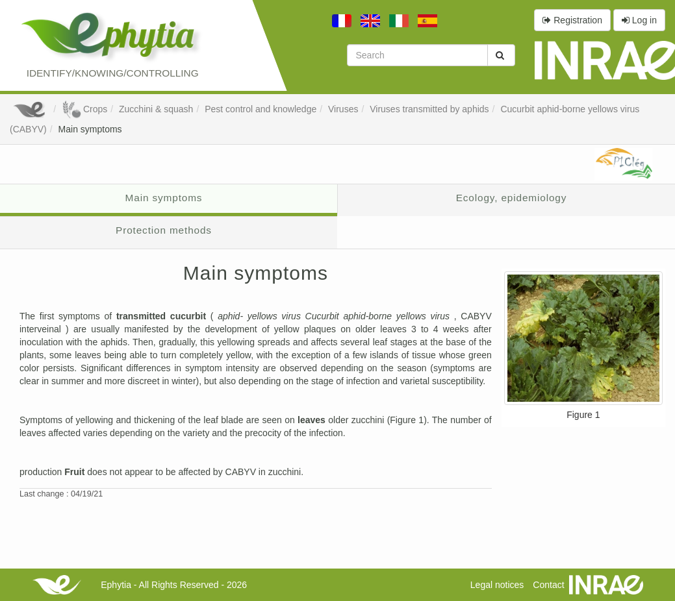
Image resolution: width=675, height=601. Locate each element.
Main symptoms (90, 129)
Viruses (343, 109)
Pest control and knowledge (260, 109)
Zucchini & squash (156, 109)
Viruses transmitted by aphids (429, 109)
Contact (548, 585)
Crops (84, 109)
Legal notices (497, 585)
